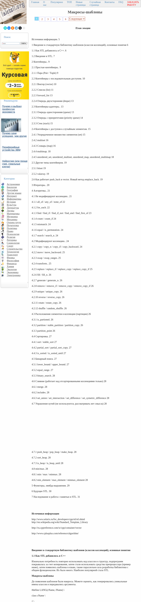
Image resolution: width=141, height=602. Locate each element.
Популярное (57, 2)
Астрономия (13, 184)
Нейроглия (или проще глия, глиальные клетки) (15, 164)
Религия (11, 237)
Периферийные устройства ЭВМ (11, 148)
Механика (12, 219)
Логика (10, 210)
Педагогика (13, 225)
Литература (13, 207)
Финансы (12, 263)
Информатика (14, 199)
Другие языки (14, 193)
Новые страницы (81, 3)
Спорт (10, 245)
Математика (13, 213)
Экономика (12, 272)
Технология (13, 251)
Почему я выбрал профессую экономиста (12, 109)
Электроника (13, 275)
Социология (13, 243)
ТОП (69, 2)
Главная (35, 2)
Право (10, 231)
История (11, 201)
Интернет (12, 196)
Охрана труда (14, 222)
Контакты (110, 2)
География (12, 190)
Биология (12, 187)
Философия (13, 260)
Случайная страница (95, 3)
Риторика (12, 240)
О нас (45, 3)
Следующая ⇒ (77, 18)
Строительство (14, 248)
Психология (13, 234)
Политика (12, 228)
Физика (11, 257)
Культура (11, 204)
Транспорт (12, 254)
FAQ (121, 2)
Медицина (12, 216)
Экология (12, 269)
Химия (10, 266)
